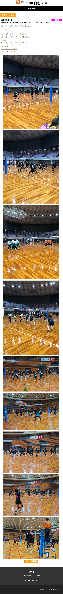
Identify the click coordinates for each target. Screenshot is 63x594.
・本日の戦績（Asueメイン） (9, 49)
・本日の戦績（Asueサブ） (8, 51)
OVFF (31, 572)
